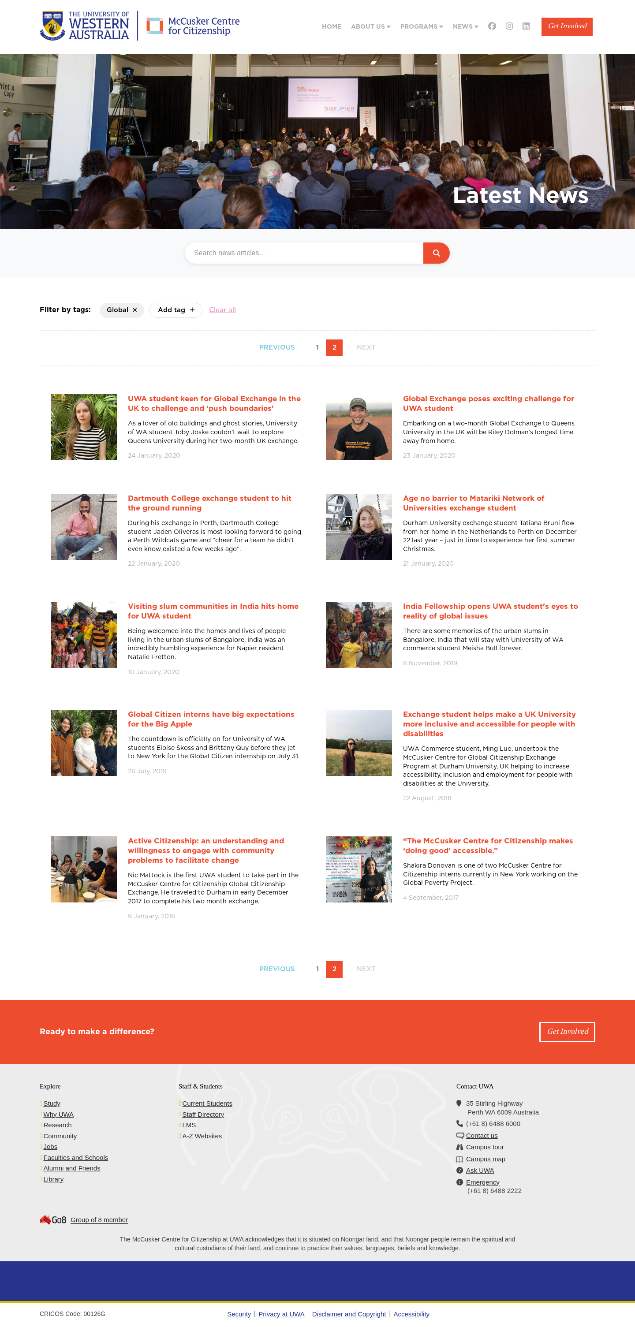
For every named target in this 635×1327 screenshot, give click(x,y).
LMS (189, 1125)
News (465, 26)
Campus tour (485, 1147)
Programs (421, 26)
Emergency (483, 1182)
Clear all (222, 310)
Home (331, 27)
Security (239, 1314)
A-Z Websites (202, 1136)
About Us (371, 26)
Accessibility (411, 1314)
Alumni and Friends (71, 1168)
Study (51, 1103)
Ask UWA (480, 1170)
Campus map (485, 1159)
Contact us (482, 1135)
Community (60, 1136)
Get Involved (567, 26)
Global (122, 310)
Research (57, 1125)
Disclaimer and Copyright (349, 1314)
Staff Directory (203, 1114)
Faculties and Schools (75, 1157)
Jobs (50, 1146)
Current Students (207, 1103)
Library (53, 1179)
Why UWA (58, 1114)
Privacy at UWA (281, 1314)
